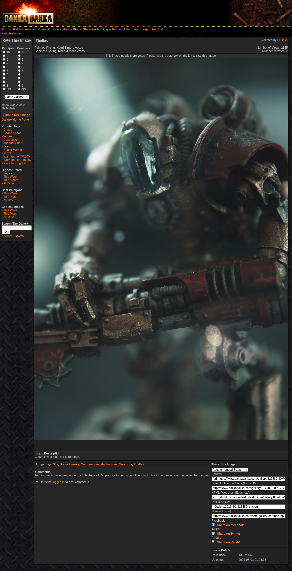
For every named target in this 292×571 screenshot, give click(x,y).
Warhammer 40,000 (17, 156)
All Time (8, 183)
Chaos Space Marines (11, 134)
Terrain (7, 153)
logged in (59, 482)
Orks (7, 146)
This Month (10, 180)
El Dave (282, 40)
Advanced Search (13, 235)
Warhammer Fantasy (17, 159)
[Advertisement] (241, 12)
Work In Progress (15, 163)
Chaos (8, 129)
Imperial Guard (13, 143)
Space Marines (13, 149)
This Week (10, 176)
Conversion (11, 139)
